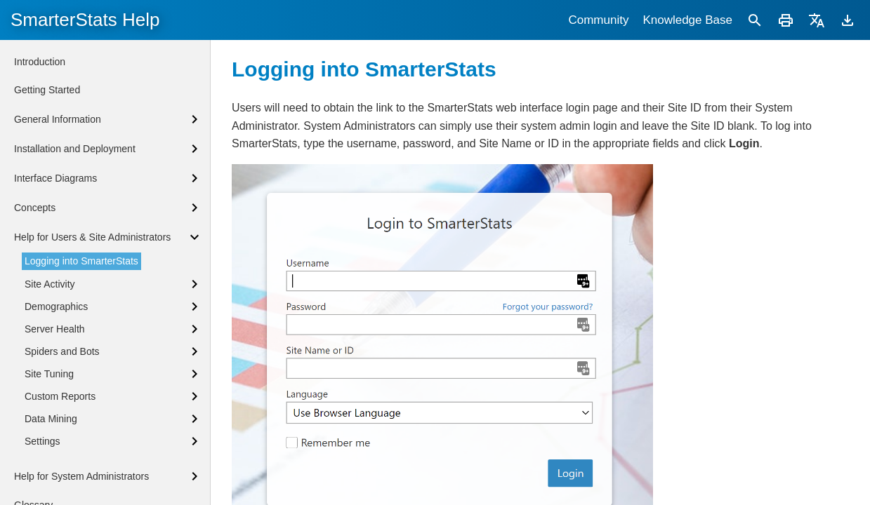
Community (598, 20)
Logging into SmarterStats (81, 261)
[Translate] (816, 20)
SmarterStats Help (85, 19)
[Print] (785, 20)
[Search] (754, 20)
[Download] (847, 20)
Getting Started (47, 89)
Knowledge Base (687, 20)
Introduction (39, 61)
